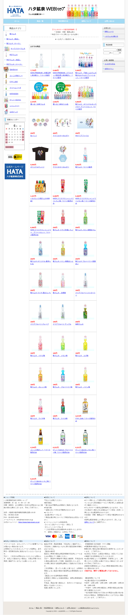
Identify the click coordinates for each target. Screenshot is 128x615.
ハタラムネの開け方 (111, 36)
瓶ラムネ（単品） (13, 39)
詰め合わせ (11, 69)
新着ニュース (109, 31)
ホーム (16, 21)
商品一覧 (40, 21)
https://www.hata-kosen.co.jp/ (29, 522)
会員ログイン (109, 68)
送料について (86, 21)
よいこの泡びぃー (13, 75)
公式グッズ (11, 111)
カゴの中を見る (110, 64)
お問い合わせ (109, 21)
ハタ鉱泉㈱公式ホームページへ (88, 608)
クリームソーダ (12, 87)
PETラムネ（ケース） (14, 64)
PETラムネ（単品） (13, 60)
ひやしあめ (11, 81)
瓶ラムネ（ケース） (13, 43)
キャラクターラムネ (15, 48)
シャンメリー (11, 105)
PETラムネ (11, 54)
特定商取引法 (63, 21)
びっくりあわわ (12, 99)
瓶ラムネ (10, 33)
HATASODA (11, 93)
